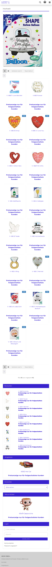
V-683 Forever (37, 95)
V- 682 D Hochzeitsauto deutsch (37, 307)
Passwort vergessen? (10, 546)
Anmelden (26, 539)
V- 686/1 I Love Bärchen (14, 95)
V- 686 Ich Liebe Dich (14, 306)
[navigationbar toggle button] (49, 2)
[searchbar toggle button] (40, 2)
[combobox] (16, 71)
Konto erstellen (9, 543)
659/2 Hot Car (26, 471)
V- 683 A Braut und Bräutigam (14, 343)
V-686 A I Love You (37, 131)
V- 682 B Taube (14, 236)
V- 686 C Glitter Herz (14, 166)
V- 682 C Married (37, 271)
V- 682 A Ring (14, 271)
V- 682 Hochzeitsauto (37, 236)
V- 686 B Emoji (14, 131)
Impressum (5, 565)
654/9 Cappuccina (26, 513)
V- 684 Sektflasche (14, 201)
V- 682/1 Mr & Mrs (37, 166)
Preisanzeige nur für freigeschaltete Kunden (26, 475)
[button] (5, 71)
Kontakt (3, 562)
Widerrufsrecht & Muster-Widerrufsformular (14, 559)
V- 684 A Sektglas (37, 201)
